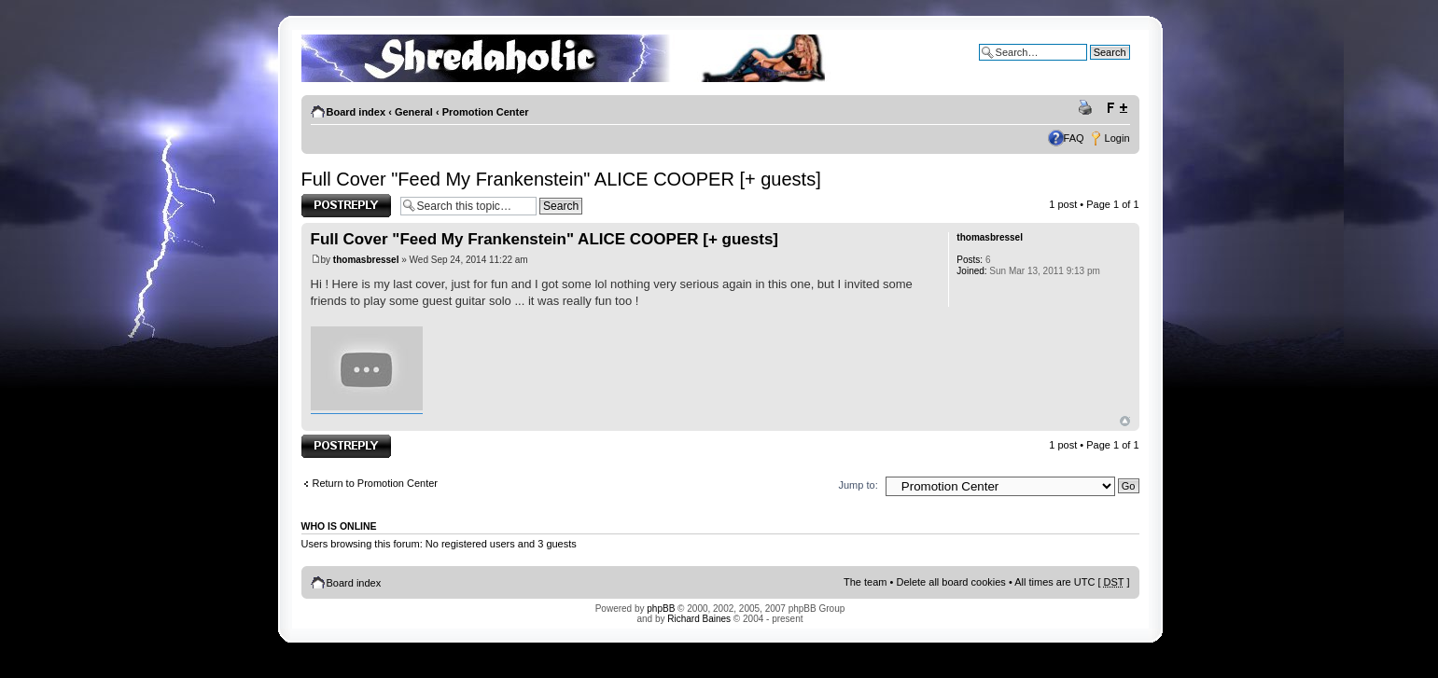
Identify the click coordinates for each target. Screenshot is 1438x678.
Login (1117, 138)
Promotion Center (485, 112)
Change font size (1116, 108)
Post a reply (346, 205)
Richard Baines (699, 619)
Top (1125, 421)
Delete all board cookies (950, 582)
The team (865, 582)
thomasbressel (366, 260)
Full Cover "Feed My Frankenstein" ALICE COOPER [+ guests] (561, 179)
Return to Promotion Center (376, 483)
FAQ (1074, 138)
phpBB (661, 608)
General (414, 112)
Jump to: (858, 485)
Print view (1088, 108)
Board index (356, 112)
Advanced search (1090, 66)
